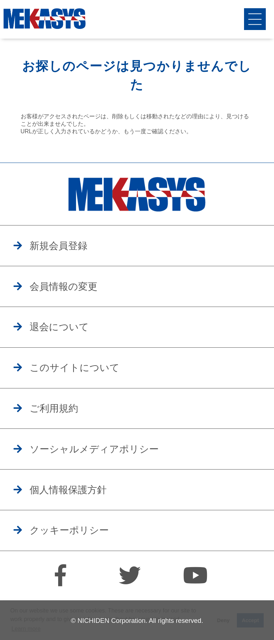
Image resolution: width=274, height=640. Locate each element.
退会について (59, 327)
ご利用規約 (54, 408)
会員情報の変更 (63, 286)
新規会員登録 (58, 245)
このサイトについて (75, 367)
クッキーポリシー (69, 530)
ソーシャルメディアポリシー (94, 449)
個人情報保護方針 (68, 490)
